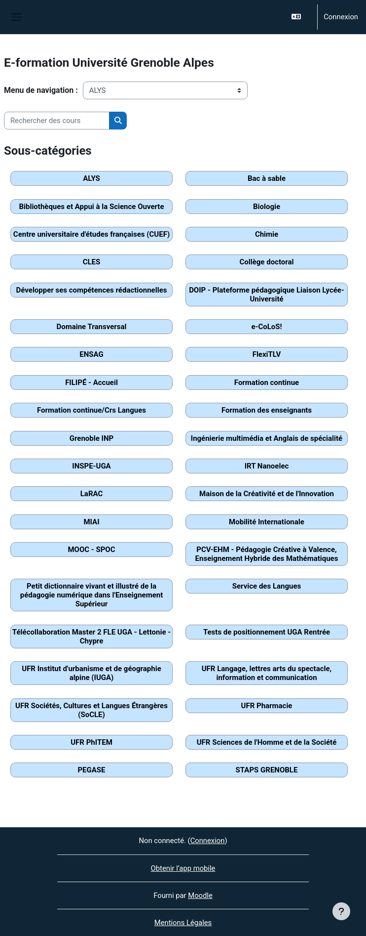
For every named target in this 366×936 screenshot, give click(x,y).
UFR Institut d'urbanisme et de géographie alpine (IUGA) (91, 673)
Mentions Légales (183, 922)
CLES (92, 261)
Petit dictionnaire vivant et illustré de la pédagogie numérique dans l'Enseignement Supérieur (91, 595)
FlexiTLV (267, 354)
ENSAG (91, 354)
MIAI (91, 521)
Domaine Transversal (91, 326)
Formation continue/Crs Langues (91, 410)
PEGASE (91, 770)
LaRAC (91, 493)
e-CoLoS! (266, 326)
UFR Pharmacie (267, 705)
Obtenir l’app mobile (183, 868)
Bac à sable (267, 178)
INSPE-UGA (91, 466)
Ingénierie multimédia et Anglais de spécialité (266, 438)
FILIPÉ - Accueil (91, 382)
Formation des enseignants (266, 410)
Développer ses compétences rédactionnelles (91, 290)
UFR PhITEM (91, 742)
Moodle (200, 895)
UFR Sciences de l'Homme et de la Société (267, 742)
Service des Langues (266, 586)
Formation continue (266, 382)
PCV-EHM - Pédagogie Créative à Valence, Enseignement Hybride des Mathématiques (266, 554)
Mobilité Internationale (266, 521)
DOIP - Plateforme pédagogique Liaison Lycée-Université (266, 294)
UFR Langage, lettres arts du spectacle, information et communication (267, 673)
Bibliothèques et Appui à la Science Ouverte (91, 206)
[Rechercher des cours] (57, 120)
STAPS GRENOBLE (267, 770)
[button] (300, 17)
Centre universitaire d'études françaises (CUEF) (91, 234)
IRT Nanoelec (267, 466)
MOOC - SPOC (91, 549)
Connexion (341, 16)
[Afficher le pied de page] (341, 911)
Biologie (266, 206)
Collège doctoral (266, 261)
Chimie (266, 234)
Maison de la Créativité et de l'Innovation (266, 493)
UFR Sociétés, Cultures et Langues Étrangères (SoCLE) (91, 710)
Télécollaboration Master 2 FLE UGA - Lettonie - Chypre (91, 636)
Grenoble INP (91, 438)
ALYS (91, 178)
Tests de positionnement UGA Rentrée (266, 632)
